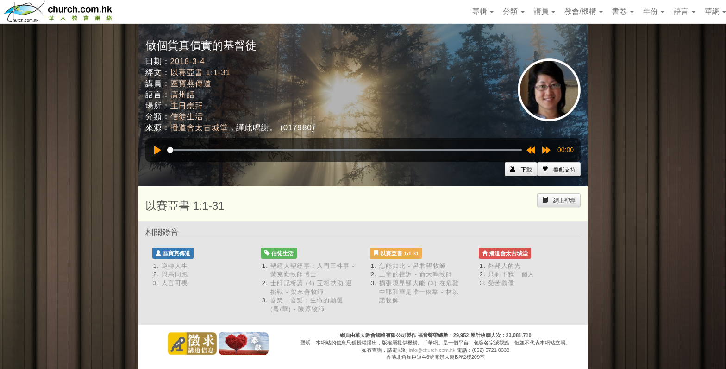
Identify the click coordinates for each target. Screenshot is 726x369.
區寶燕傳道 (191, 83)
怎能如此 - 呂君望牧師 (412, 265)
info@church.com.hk (432, 350)
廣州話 (182, 94)
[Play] (157, 150)
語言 (684, 11)
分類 (513, 11)
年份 (653, 11)
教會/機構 (583, 11)
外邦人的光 (504, 265)
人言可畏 (175, 283)
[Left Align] (559, 169)
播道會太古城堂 (199, 127)
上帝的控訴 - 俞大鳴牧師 (415, 274)
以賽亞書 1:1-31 (200, 72)
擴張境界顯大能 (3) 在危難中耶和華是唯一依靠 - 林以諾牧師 (419, 292)
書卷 (622, 11)
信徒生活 (186, 116)
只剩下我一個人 (511, 274)
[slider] (344, 150)
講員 (544, 11)
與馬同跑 (175, 274)
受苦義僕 (501, 283)
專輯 (483, 11)
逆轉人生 (175, 265)
